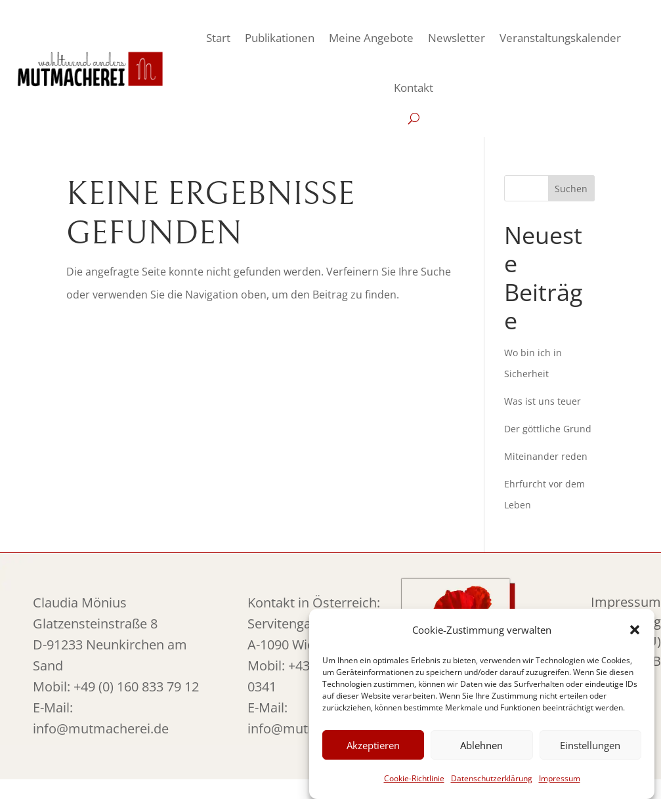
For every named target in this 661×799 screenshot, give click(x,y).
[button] (634, 629)
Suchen (571, 188)
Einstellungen (590, 745)
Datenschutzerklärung (491, 778)
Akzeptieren (373, 745)
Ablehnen (481, 745)
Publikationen (279, 37)
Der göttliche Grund (547, 428)
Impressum (559, 778)
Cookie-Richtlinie (414, 778)
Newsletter (456, 37)
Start (218, 37)
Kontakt (413, 87)
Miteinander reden (545, 456)
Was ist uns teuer (542, 401)
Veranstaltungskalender (560, 37)
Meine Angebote (371, 37)
